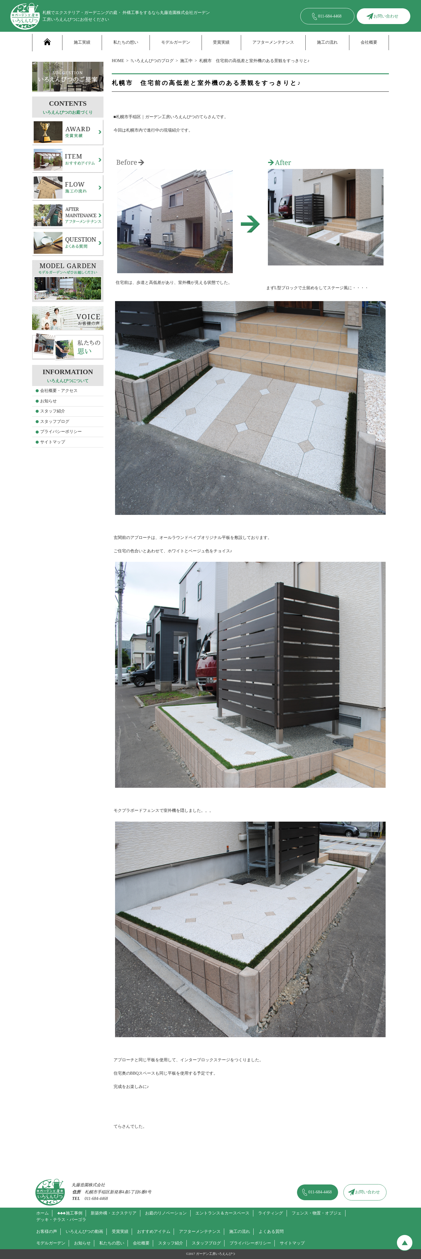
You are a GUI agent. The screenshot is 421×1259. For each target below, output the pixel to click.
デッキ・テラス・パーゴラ (61, 1219)
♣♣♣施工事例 (69, 1213)
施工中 (186, 60)
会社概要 (369, 42)
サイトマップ (52, 442)
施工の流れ (327, 42)
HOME (118, 60)
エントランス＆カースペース (222, 1213)
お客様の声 (46, 1231)
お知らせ (48, 401)
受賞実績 (221, 42)
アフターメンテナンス (273, 42)
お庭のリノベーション (166, 1213)
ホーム (42, 1213)
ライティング (270, 1213)
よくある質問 (271, 1231)
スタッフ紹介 (52, 411)
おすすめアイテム (153, 1231)
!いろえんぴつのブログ (152, 60)
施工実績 (82, 42)
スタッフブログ (54, 421)
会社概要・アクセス (59, 390)
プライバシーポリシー (61, 431)
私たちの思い (111, 1243)
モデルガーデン (175, 42)
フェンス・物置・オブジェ (317, 1213)
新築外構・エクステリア (113, 1213)
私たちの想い (125, 42)
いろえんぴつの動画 (84, 1231)
